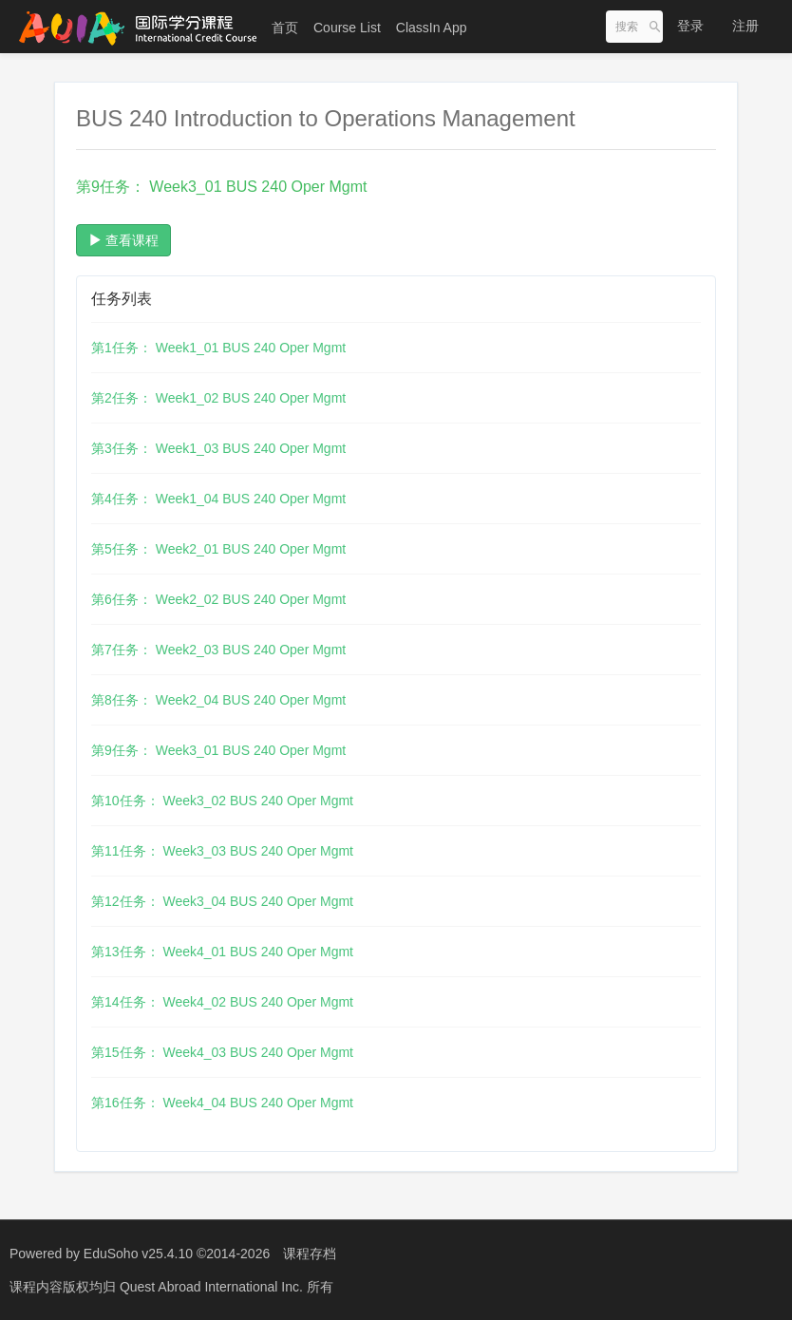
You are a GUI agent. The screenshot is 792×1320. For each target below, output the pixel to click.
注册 (745, 25)
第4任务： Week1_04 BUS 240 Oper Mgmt (218, 498)
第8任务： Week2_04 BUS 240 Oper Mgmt (218, 699)
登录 (690, 25)
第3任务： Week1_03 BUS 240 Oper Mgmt (218, 448)
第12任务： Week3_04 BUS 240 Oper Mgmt (222, 901)
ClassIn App (431, 27)
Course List (347, 27)
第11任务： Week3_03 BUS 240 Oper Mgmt (222, 850)
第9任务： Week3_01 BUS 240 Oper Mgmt (218, 750)
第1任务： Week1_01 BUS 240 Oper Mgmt (218, 347)
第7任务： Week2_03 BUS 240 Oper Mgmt (218, 649)
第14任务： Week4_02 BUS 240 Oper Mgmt (222, 1001)
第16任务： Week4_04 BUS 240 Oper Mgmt (222, 1102)
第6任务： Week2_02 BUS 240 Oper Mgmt (218, 599)
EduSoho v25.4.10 (138, 1253)
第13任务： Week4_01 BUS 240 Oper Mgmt (222, 951)
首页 (285, 27)
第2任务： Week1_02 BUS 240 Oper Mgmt (218, 397)
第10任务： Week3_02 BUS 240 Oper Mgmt (222, 800)
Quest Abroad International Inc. (213, 1286)
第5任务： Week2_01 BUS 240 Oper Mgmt (218, 548)
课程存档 (309, 1253)
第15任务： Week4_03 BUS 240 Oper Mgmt (222, 1052)
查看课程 (123, 240)
